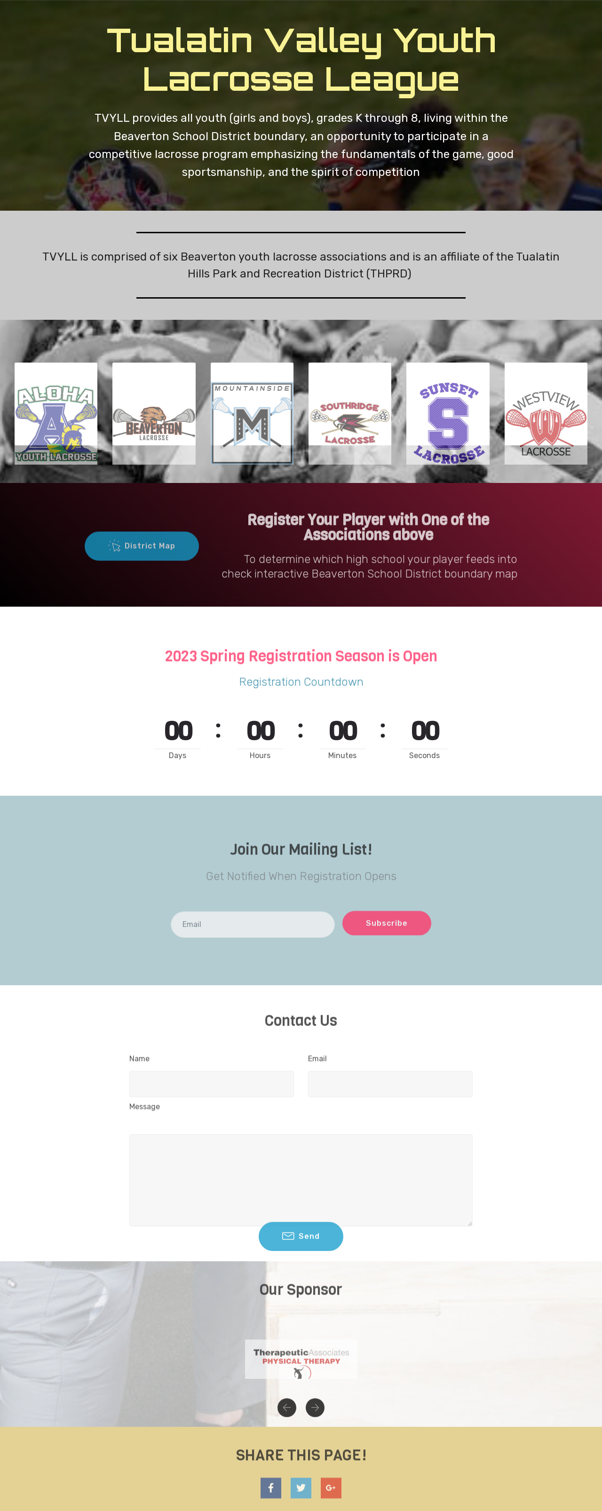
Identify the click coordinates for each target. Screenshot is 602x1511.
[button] (286, 1420)
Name (139, 1066)
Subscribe (387, 939)
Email (317, 1066)
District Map (141, 566)
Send (301, 1256)
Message (144, 1114)
